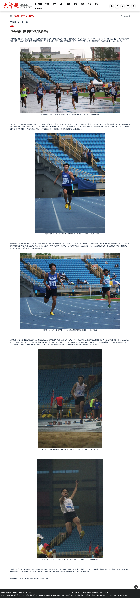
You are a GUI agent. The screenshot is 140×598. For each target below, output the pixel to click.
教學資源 (38, 8)
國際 (54, 4)
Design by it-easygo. (116, 595)
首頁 (11, 16)
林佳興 (26, 578)
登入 (126, 595)
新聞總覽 (39, 4)
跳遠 (47, 578)
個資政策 (28, 592)
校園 (47, 4)
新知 (61, 4)
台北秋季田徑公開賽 (37, 578)
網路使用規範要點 (18, 592)
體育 (82, 4)
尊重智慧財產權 (6, 592)
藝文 (68, 4)
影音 (96, 4)
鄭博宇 (21, 578)
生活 (75, 4)
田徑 (15, 578)
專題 (89, 4)
